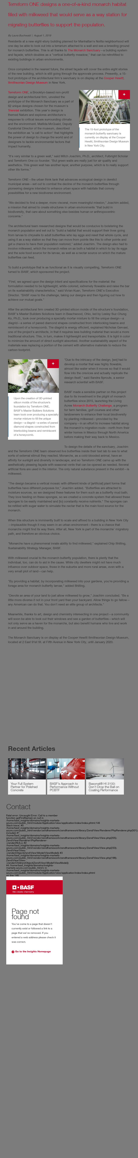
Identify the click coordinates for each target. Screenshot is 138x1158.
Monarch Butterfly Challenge (92, 405)
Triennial (13, 110)
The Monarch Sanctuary (84, 50)
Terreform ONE (18, 92)
